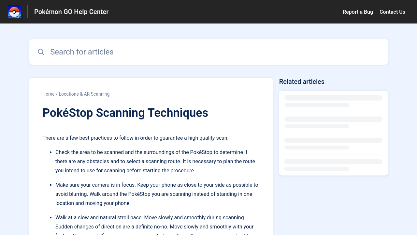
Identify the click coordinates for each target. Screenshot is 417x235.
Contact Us (392, 12)
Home (48, 94)
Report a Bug (358, 12)
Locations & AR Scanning (84, 94)
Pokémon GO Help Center (71, 12)
